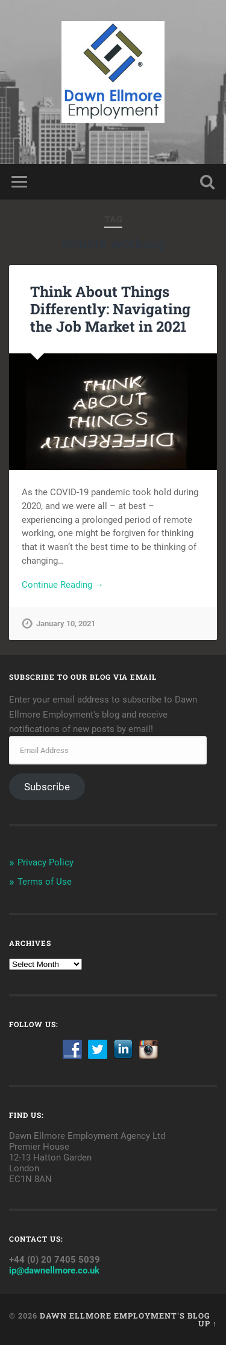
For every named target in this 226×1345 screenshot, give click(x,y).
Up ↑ (207, 1323)
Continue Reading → (63, 584)
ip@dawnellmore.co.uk (54, 1270)
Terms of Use (44, 881)
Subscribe (47, 787)
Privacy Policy (45, 862)
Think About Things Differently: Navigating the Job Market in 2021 (110, 309)
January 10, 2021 (65, 623)
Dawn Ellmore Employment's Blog (125, 1315)
